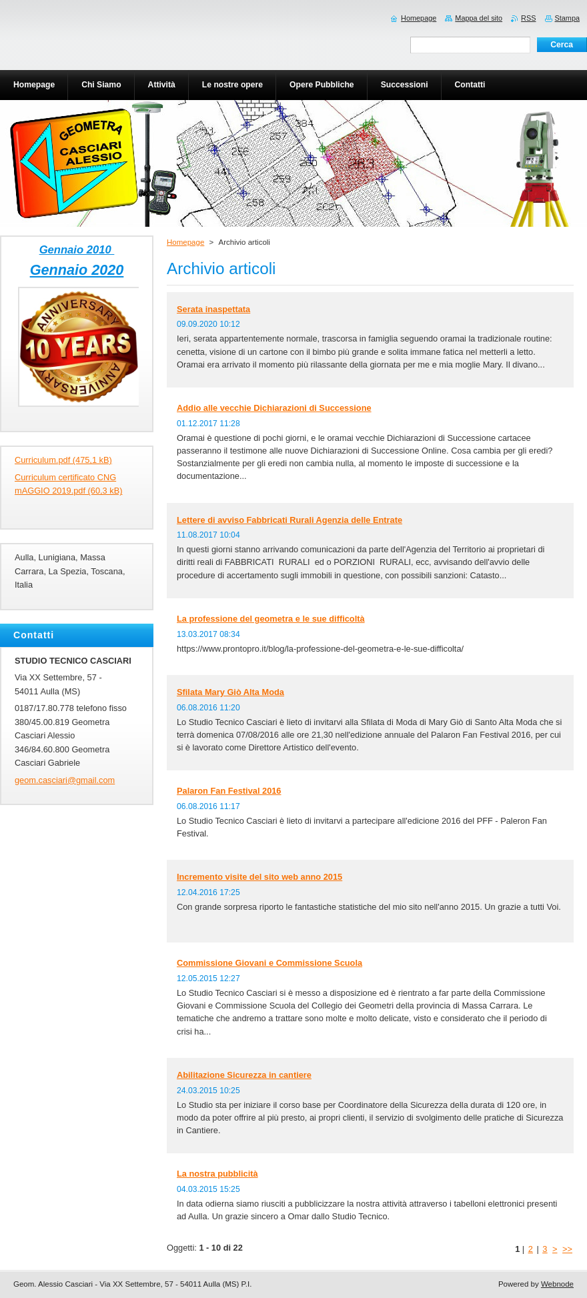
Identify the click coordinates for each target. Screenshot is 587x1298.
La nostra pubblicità (217, 1174)
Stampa (567, 18)
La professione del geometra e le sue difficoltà (271, 619)
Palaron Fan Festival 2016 (229, 791)
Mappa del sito (478, 18)
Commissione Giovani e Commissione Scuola (269, 963)
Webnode (557, 1284)
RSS (528, 18)
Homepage (185, 242)
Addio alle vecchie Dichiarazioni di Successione (274, 408)
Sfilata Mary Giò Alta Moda (230, 692)
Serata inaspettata (213, 309)
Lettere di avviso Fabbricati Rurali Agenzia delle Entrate (289, 520)
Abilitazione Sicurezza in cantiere (244, 1075)
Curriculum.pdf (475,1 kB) (63, 460)
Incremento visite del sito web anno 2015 (259, 877)
